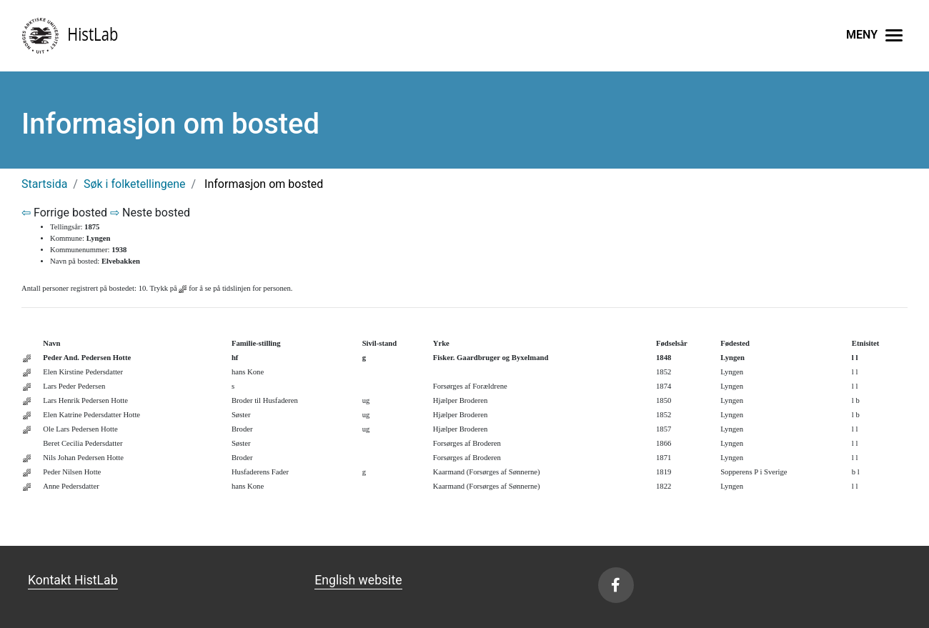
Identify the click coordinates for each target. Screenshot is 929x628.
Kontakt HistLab (73, 580)
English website (358, 580)
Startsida (44, 184)
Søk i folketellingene (135, 184)
